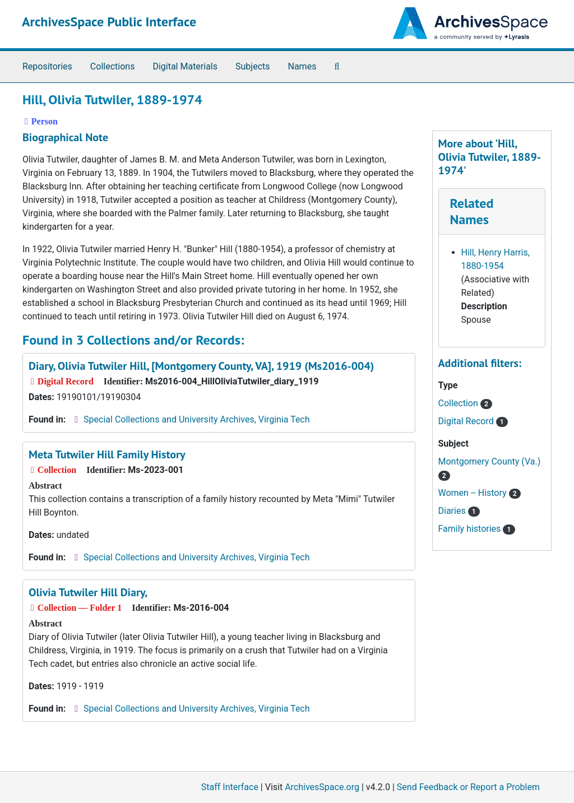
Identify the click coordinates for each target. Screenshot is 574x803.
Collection (465, 403)
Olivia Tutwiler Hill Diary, (88, 592)
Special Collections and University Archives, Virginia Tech (196, 419)
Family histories (476, 528)
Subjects (252, 66)
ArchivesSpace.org (322, 787)
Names (302, 66)
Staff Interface (229, 787)
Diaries (459, 510)
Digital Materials (184, 66)
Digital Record (473, 421)
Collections (112, 66)
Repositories (47, 66)
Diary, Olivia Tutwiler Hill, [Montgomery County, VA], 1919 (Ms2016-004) (201, 366)
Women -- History (479, 493)
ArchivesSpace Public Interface (109, 21)
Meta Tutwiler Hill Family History (107, 454)
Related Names (472, 211)
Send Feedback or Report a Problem (468, 787)
